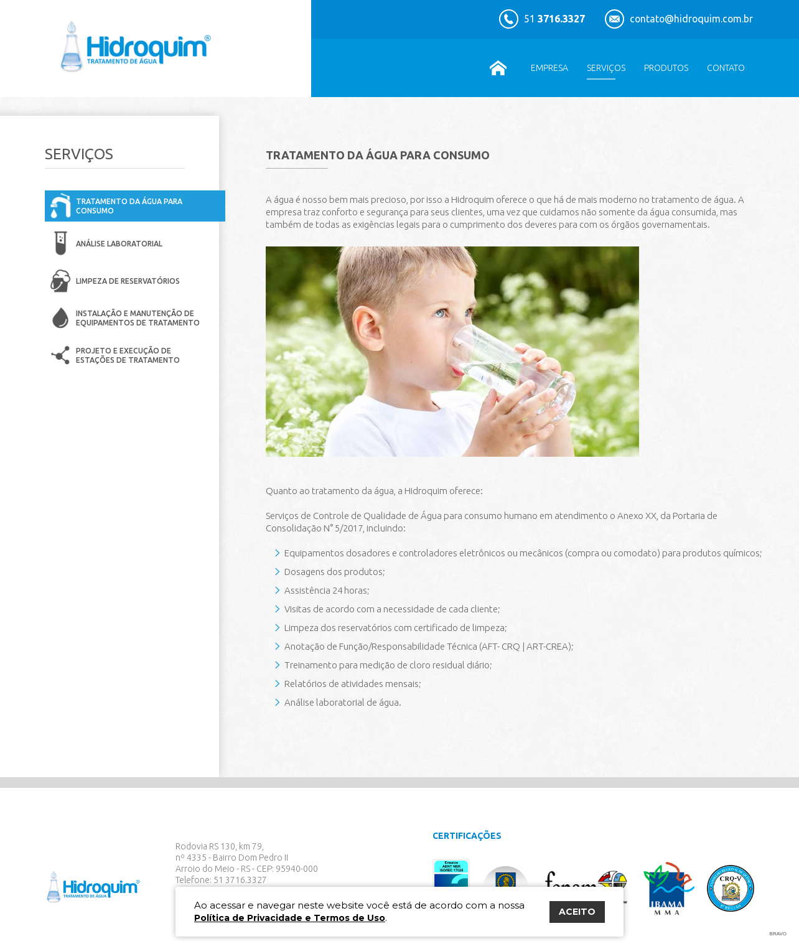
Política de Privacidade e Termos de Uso (289, 917)
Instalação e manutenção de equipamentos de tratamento (138, 318)
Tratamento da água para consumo (129, 206)
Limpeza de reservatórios (128, 281)
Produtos (666, 68)
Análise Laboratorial (119, 244)
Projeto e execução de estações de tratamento (128, 355)
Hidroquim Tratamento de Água (138, 48)
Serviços (606, 68)
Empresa (549, 68)
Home (497, 68)
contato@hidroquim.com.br (692, 18)
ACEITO (577, 911)
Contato (726, 68)
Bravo (778, 934)
